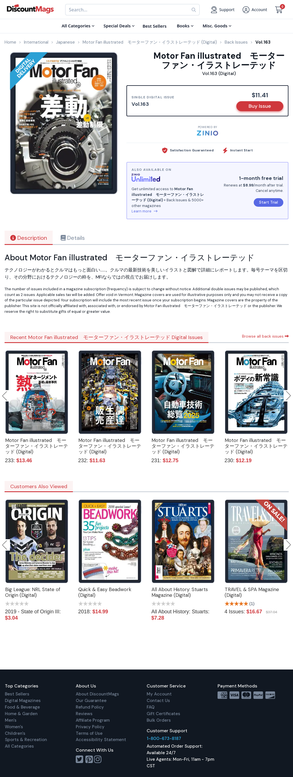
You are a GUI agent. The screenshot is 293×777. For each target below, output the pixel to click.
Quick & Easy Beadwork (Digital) (104, 592)
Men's (11, 720)
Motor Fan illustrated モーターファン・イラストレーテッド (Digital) (36, 446)
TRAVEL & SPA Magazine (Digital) (252, 592)
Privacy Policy (90, 727)
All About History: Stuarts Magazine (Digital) (179, 592)
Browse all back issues (265, 336)
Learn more (144, 211)
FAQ (151, 707)
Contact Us (158, 700)
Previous (5, 395)
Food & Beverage (22, 707)
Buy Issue (260, 106)
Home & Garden (21, 714)
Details (73, 238)
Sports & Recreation (26, 739)
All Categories (19, 746)
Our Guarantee (91, 700)
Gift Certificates (163, 714)
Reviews (84, 714)
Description (28, 238)
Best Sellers (17, 694)
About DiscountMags (97, 694)
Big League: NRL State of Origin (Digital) (32, 592)
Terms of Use (89, 733)
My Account (159, 694)
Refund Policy (90, 707)
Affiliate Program (93, 720)
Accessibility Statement (101, 739)
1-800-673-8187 (164, 738)
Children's (15, 733)
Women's (14, 727)
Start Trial (268, 202)
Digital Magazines (23, 700)
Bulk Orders (159, 720)
